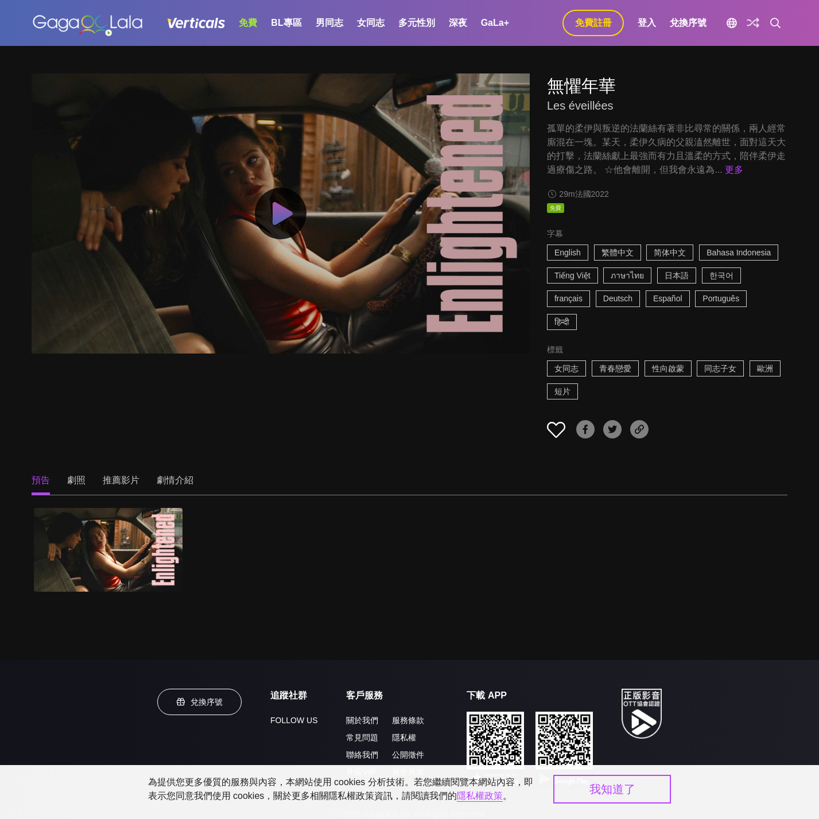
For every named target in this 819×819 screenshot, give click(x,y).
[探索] (753, 23)
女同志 (371, 23)
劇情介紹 (175, 480)
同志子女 (720, 368)
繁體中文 (617, 252)
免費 (248, 23)
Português (720, 298)
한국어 (721, 275)
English (567, 252)
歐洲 (765, 368)
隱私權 (404, 737)
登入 (647, 23)
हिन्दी (561, 322)
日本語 (677, 275)
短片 (562, 391)
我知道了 (612, 789)
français (568, 298)
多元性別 (416, 23)
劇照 (76, 480)
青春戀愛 (615, 368)
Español (667, 298)
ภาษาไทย (627, 275)
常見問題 (362, 737)
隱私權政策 (480, 796)
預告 (41, 480)
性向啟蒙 (668, 368)
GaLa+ (495, 23)
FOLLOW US (293, 720)
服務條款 (408, 720)
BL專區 (286, 23)
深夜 (458, 23)
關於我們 (362, 720)
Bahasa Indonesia (739, 252)
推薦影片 (121, 480)
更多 (734, 169)
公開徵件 (408, 754)
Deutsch (617, 298)
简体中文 (670, 252)
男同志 (329, 23)
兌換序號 (688, 23)
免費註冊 (593, 23)
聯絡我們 (362, 754)
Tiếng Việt (572, 275)
